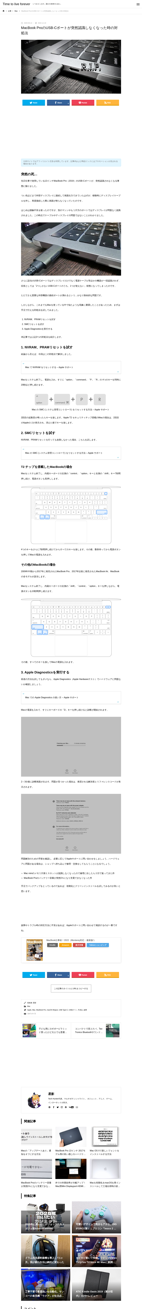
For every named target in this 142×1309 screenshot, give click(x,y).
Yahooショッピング (97, 945)
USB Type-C (63, 1010)
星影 (34, 1003)
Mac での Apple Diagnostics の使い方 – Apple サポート (52, 697)
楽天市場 (79, 945)
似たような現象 (75, 305)
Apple (29, 1010)
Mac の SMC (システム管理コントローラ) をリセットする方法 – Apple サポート (70, 409)
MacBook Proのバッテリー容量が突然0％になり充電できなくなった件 (58, 878)
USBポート (73, 1010)
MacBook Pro (41, 1010)
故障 (85, 1010)
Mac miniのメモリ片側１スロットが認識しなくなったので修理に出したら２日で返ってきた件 (69, 873)
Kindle (53, 945)
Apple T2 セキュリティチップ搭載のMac (82, 417)
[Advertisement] (71, 132)
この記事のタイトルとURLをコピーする (71, 988)
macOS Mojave (52, 1010)
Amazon (65, 945)
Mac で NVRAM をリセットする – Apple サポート (49, 367)
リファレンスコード (106, 782)
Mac (28, 1006)
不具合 (80, 1010)
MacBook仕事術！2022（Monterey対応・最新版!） (71, 940)
